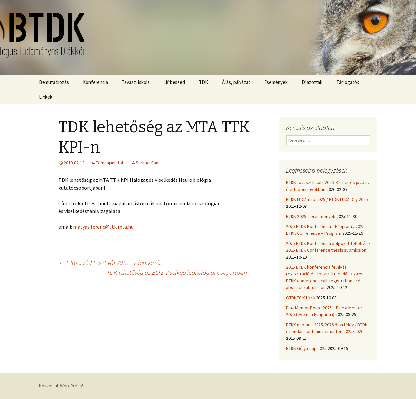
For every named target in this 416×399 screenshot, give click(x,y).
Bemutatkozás (54, 82)
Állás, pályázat (236, 82)
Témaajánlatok (110, 163)
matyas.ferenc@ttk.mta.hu (103, 226)
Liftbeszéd (174, 82)
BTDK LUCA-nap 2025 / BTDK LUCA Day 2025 (327, 199)
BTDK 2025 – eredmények (310, 216)
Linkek (45, 97)
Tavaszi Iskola (136, 82)
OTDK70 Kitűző (300, 297)
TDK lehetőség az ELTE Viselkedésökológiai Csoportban (181, 272)
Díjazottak (312, 82)
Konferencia (95, 82)
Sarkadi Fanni (149, 163)
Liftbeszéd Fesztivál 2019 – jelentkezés (110, 263)
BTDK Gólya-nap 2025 (306, 348)
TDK (203, 82)
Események (276, 82)
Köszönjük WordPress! (61, 386)
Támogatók (347, 82)
